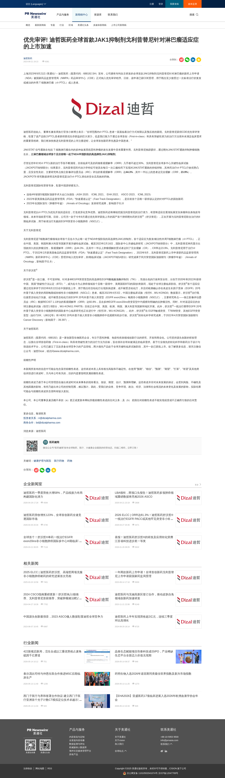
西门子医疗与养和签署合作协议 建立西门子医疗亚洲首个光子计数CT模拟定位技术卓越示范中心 (52, 698)
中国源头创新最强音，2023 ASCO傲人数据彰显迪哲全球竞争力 (63, 616)
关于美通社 (122, 729)
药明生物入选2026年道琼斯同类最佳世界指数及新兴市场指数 (153, 673)
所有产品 (73, 754)
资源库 (98, 14)
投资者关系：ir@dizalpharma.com (42, 418)
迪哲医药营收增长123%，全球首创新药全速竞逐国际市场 (52, 516)
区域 (71, 25)
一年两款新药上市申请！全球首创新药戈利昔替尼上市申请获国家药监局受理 (144, 574)
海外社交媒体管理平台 (80, 751)
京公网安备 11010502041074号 (140, 773)
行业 (62, 25)
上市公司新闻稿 (118, 25)
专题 (52, 25)
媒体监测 (192, 4)
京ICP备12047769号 (168, 773)
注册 (152, 4)
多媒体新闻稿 (99, 25)
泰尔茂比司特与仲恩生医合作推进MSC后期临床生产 (51, 675)
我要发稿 (174, 4)
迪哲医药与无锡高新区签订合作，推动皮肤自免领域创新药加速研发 (144, 596)
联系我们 (113, 14)
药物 (69, 460)
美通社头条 (83, 25)
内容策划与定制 (77, 737)
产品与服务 (63, 14)
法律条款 (27, 768)
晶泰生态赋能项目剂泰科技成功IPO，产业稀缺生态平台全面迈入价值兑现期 (144, 653)
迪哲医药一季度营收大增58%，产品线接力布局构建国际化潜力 (52, 494)
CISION (173, 768)
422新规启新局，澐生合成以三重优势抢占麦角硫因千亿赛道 (52, 653)
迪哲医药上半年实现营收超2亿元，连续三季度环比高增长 (144, 618)
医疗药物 (59, 460)
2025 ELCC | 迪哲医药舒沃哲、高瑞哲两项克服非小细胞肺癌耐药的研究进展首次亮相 (52, 574)
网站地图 (39, 768)
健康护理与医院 (42, 460)
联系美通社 (168, 729)
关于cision (120, 740)
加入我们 (119, 744)
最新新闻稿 (40, 25)
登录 (161, 4)
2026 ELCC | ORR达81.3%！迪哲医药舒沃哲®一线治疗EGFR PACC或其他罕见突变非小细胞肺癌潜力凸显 (144, 517)
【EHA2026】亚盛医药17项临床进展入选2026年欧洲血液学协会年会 (156, 697)
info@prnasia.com (169, 740)
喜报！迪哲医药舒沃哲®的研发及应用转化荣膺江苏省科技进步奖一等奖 (144, 539)
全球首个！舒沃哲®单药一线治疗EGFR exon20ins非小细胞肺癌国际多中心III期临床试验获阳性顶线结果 (52, 539)
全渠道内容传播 (77, 740)
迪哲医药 (27, 58)
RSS (50, 768)
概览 (28, 25)
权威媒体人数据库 (78, 747)
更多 (198, 484)
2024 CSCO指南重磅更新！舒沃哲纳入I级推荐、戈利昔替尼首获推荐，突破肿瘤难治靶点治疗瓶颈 (52, 596)
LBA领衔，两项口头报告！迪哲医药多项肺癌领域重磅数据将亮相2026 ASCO (144, 494)
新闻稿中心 (81, 14)
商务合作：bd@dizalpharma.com (41, 422)
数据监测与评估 (77, 744)
